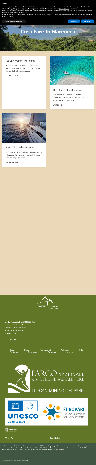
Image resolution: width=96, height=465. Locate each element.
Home (12, 350)
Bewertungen (33, 352)
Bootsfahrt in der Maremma (20, 147)
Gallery (82, 350)
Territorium (14, 352)
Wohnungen (65, 350)
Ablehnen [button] (74, 21)
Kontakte (69, 352)
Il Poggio (27, 350)
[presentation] (72, 70)
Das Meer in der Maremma (67, 89)
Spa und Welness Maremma (20, 60)
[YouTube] (15, 339)
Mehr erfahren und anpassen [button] (14, 21)
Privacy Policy (10, 438)
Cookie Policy (55, 438)
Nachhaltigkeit (45, 350)
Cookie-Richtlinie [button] (64, 9)
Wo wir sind (52, 352)
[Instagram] (11, 339)
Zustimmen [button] (87, 21)
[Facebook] (6, 339)
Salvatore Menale (6, 461)
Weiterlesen (11, 76)
